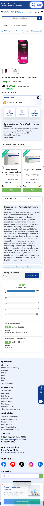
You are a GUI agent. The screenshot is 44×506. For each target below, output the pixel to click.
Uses (29, 198)
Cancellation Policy (9, 419)
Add (11, 190)
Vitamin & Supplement (10, 409)
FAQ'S (3, 373)
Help (3, 375)
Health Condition (8, 401)
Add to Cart (21, 503)
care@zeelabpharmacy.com (14, 439)
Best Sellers (5, 393)
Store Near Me (7, 383)
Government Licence (10, 430)
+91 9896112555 (8, 442)
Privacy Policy (6, 422)
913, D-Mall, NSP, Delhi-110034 (13, 437)
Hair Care (5, 396)
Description (11, 198)
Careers (4, 370)
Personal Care (7, 406)
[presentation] (2, 168)
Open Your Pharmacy (10, 367)
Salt (2, 381)
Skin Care (5, 404)
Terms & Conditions (9, 416)
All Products (6, 391)
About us (5, 365)
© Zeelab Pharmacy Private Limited (15, 494)
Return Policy (6, 424)
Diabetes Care (7, 398)
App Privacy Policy (8, 427)
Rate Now (32, 275)
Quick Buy (37, 503)
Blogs (3, 378)
